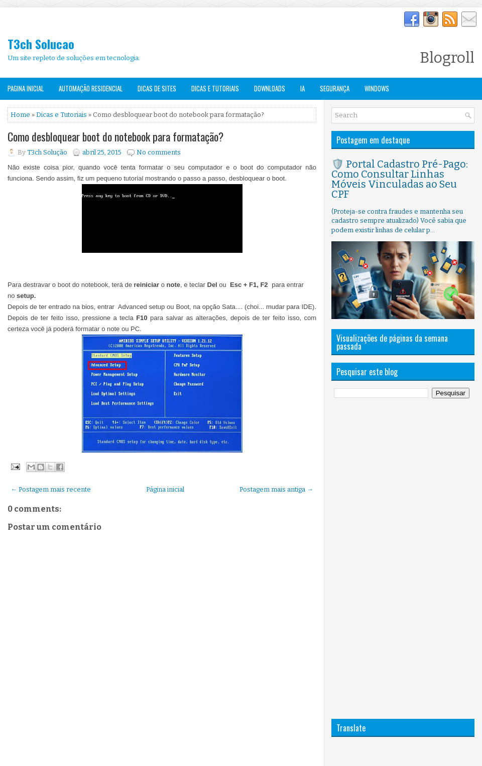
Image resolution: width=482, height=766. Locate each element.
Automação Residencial (91, 88)
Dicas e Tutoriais (215, 88)
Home (20, 114)
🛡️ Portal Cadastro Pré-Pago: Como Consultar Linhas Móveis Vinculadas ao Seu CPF (399, 179)
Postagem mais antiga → (276, 489)
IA (302, 88)
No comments (159, 152)
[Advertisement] (367, 558)
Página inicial (165, 489)
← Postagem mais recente (51, 489)
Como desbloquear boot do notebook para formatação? (115, 136)
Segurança (334, 88)
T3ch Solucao (41, 44)
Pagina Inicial (26, 88)
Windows (377, 88)
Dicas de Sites (157, 88)
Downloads (269, 88)
